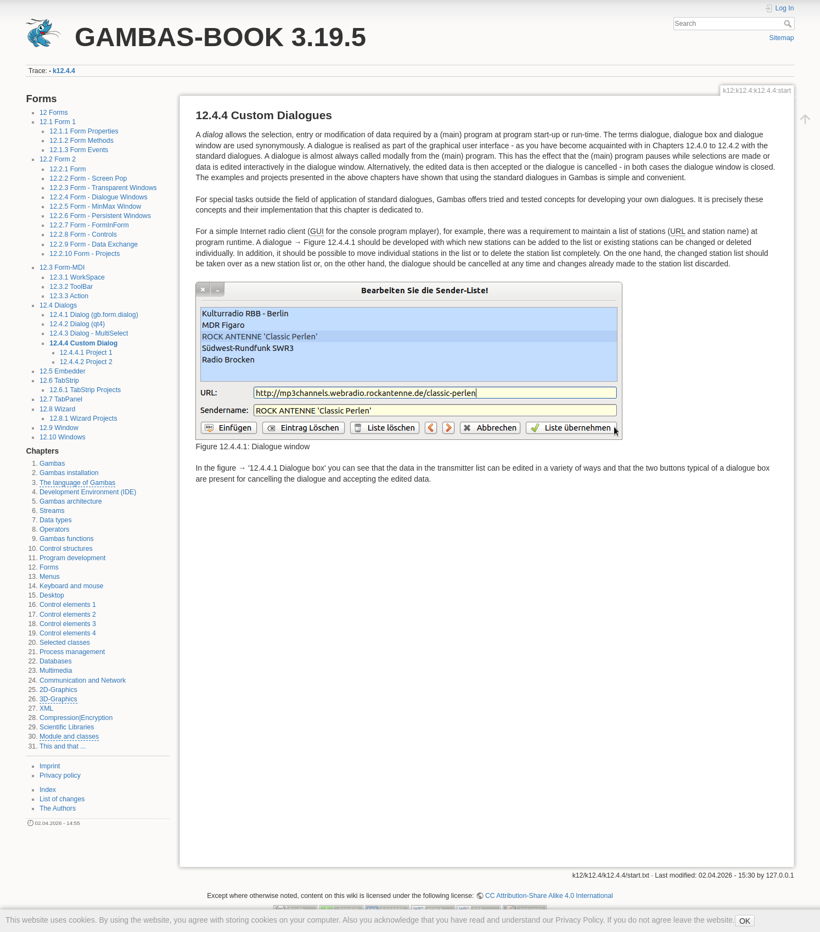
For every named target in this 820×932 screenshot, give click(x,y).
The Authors (58, 808)
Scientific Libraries (67, 727)
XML (46, 708)
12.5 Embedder (63, 371)
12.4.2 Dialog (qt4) (77, 324)
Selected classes (65, 642)
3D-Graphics (58, 699)
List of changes (62, 799)
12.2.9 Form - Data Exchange (93, 244)
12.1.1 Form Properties (83, 131)
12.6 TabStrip (59, 380)
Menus (50, 577)
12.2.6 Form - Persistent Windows (100, 216)
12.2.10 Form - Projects (84, 254)
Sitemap (782, 38)
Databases (56, 661)
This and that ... (63, 746)
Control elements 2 (68, 614)
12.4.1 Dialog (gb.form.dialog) (93, 315)
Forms (49, 567)
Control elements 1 (68, 605)
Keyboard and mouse (71, 586)
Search (789, 23)
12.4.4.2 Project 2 (86, 362)
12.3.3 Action (68, 296)
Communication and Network (83, 680)
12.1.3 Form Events (78, 150)
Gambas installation (69, 473)
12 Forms (54, 112)
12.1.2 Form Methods (81, 140)
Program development (73, 558)
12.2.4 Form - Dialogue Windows (98, 197)
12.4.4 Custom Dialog (83, 343)
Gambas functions (67, 539)
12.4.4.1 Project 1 (86, 352)
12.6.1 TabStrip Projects (85, 390)
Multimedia (56, 670)
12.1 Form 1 (58, 122)
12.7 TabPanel (61, 399)
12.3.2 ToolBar (71, 287)
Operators (54, 529)
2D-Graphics (58, 690)
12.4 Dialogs (58, 305)
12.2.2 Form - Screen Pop (88, 178)
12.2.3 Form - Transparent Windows (102, 188)
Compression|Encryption (76, 718)
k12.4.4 (64, 71)
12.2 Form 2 (58, 159)
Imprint (50, 766)
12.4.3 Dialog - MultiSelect (88, 333)
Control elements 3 (68, 624)
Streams (52, 511)
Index (48, 790)
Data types (56, 520)
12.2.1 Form (67, 169)
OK (744, 921)
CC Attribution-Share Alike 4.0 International (549, 896)
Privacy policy (60, 775)
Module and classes (69, 736)
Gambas (52, 463)
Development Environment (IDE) (88, 492)
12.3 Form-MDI (62, 267)
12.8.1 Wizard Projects (83, 418)
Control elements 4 (68, 633)
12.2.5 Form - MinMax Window (95, 206)
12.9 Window (59, 428)
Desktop (52, 595)
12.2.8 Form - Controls (83, 234)
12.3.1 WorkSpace (77, 277)
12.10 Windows (63, 437)
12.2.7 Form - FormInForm (88, 225)
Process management (72, 652)
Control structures (66, 548)
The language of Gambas (77, 483)
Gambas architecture (71, 501)
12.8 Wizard (57, 409)
